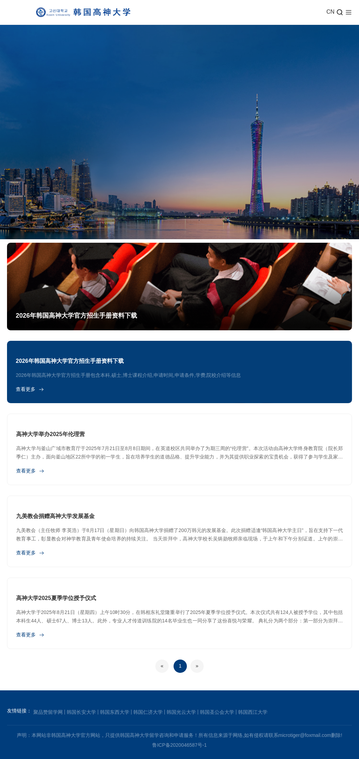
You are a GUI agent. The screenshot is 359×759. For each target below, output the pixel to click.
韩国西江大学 (252, 712)
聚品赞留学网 (48, 712)
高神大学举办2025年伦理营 (50, 434)
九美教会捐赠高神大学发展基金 (55, 516)
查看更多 (25, 389)
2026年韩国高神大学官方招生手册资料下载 (76, 315)
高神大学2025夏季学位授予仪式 (56, 598)
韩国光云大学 (181, 712)
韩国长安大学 (81, 712)
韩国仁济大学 (148, 712)
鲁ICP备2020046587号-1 (179, 745)
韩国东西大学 (114, 712)
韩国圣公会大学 (217, 712)
